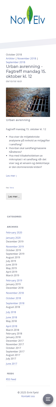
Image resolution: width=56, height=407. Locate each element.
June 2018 (11, 317)
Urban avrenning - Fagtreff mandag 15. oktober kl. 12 (26, 71)
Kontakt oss (28, 396)
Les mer (10, 175)
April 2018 (11, 326)
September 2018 (15, 62)
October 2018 (13, 298)
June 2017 (11, 363)
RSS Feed (11, 379)
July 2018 (11, 312)
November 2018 (15, 293)
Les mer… (14, 196)
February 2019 (14, 280)
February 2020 (14, 232)
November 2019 (15, 246)
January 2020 (13, 237)
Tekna (12, 188)
